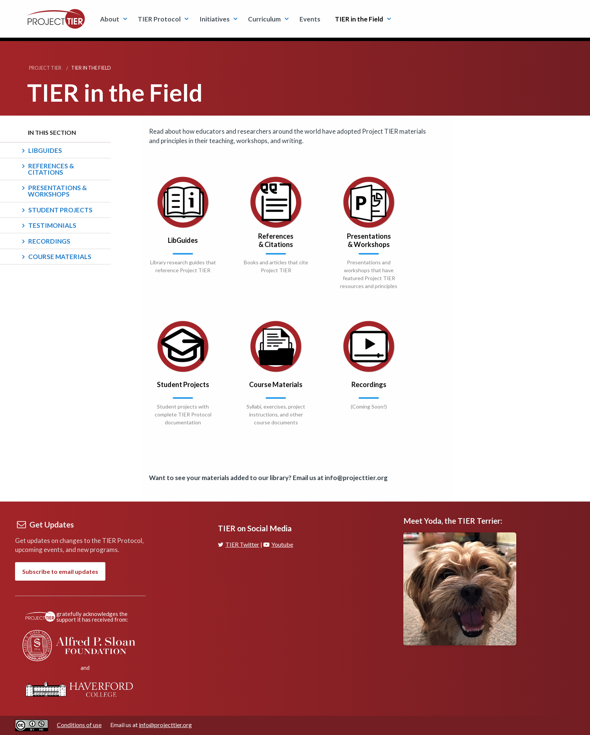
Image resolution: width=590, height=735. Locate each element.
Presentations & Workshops (57, 191)
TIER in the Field (359, 19)
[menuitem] (112, 19)
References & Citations (51, 169)
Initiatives (214, 19)
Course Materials (59, 257)
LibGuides (45, 150)
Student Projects (60, 210)
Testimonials (52, 225)
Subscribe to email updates (60, 571)
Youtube (278, 544)
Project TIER (45, 68)
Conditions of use (79, 724)
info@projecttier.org (165, 724)
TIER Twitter (238, 544)
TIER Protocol (159, 19)
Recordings (49, 241)
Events (310, 19)
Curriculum (264, 19)
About (109, 19)
